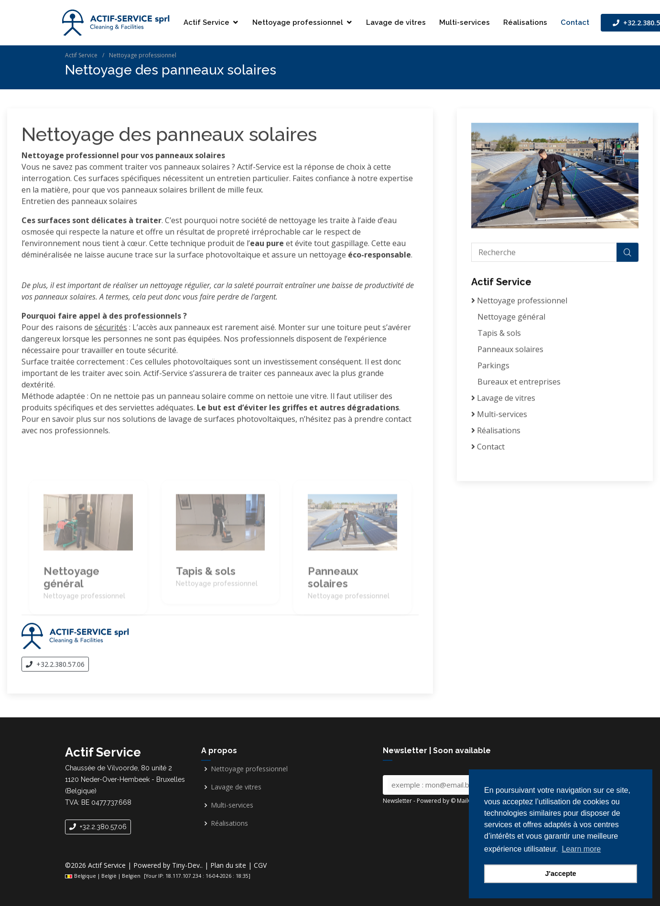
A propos (219, 750)
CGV (260, 865)
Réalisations (525, 22)
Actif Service (206, 22)
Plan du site (228, 865)
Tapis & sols (499, 334)
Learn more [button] (581, 849)
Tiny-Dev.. (187, 865)
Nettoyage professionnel (297, 22)
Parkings (493, 367)
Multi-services (464, 22)
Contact (575, 22)
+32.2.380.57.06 (55, 665)
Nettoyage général (511, 318)
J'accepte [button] (560, 873)
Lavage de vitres (396, 22)
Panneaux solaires (510, 350)
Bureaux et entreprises (519, 383)
